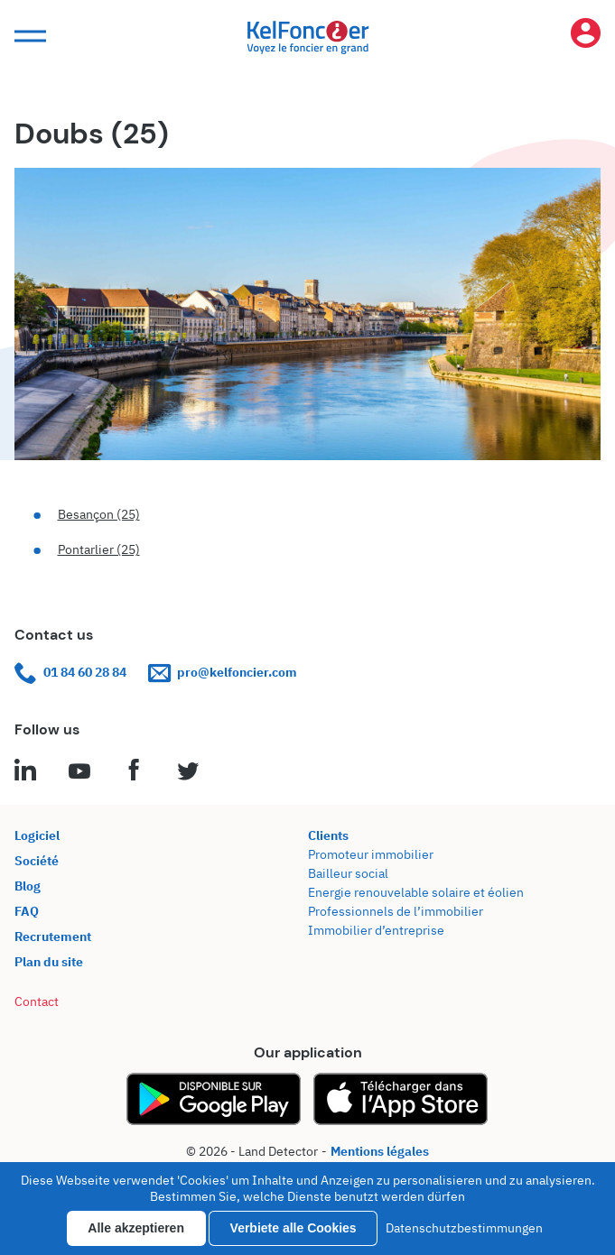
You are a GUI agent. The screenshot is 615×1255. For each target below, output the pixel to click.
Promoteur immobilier (370, 854)
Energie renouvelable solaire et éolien (416, 892)
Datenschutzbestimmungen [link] (464, 1228)
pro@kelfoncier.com (222, 672)
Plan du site (48, 962)
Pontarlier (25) (99, 549)
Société (36, 861)
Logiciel (37, 835)
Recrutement (52, 936)
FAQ (26, 911)
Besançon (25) (99, 514)
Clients (328, 835)
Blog (27, 886)
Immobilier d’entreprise (376, 930)
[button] (28, 36)
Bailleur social (348, 873)
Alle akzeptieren (136, 1228)
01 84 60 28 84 (70, 672)
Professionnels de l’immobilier (395, 911)
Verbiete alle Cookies (293, 1228)
